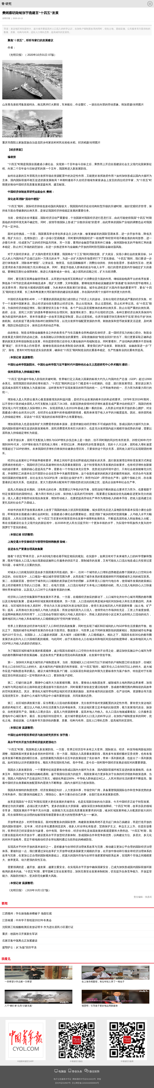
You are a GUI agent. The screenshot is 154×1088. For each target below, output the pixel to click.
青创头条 (77, 1071)
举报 (99, 1079)
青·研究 (6, 3)
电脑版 (62, 1071)
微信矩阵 (94, 1071)
